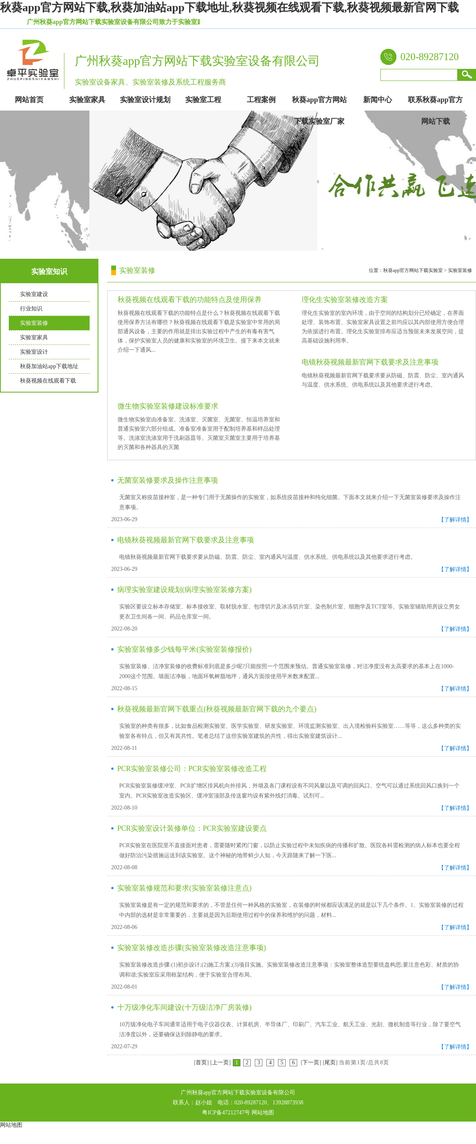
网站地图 (263, 1113)
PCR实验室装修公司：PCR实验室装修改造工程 (192, 769)
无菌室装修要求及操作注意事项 (167, 480)
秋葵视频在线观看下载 (48, 381)
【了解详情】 (455, 520)
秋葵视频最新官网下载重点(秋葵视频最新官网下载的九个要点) (216, 709)
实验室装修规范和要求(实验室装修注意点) (184, 888)
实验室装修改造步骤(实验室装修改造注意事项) (191, 948)
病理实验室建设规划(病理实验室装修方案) (184, 590)
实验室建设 (34, 294)
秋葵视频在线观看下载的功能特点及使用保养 (190, 300)
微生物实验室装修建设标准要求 (168, 406)
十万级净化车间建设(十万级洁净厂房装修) (184, 1007)
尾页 (330, 1062)
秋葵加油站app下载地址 (49, 366)
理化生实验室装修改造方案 (345, 300)
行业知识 (31, 309)
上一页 (220, 1062)
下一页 (310, 1062)
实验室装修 (34, 323)
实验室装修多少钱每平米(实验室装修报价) (184, 649)
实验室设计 (34, 352)
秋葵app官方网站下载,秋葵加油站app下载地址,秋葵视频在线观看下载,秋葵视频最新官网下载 (229, 7)
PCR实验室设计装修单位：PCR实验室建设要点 (192, 828)
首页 (201, 1062)
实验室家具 (34, 337)
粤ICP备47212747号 (226, 1113)
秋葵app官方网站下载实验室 (413, 270)
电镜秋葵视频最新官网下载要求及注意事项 (370, 362)
